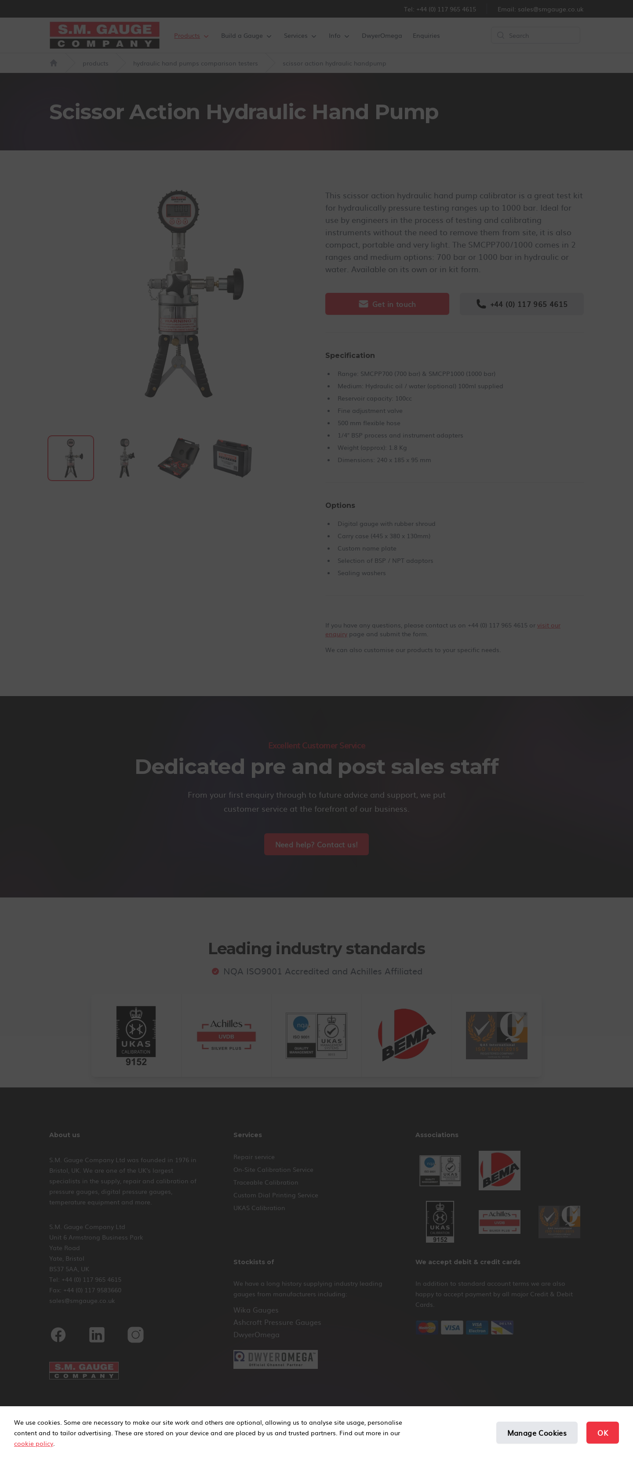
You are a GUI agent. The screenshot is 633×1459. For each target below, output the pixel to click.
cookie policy (33, 1443)
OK (602, 1432)
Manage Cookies (537, 1432)
